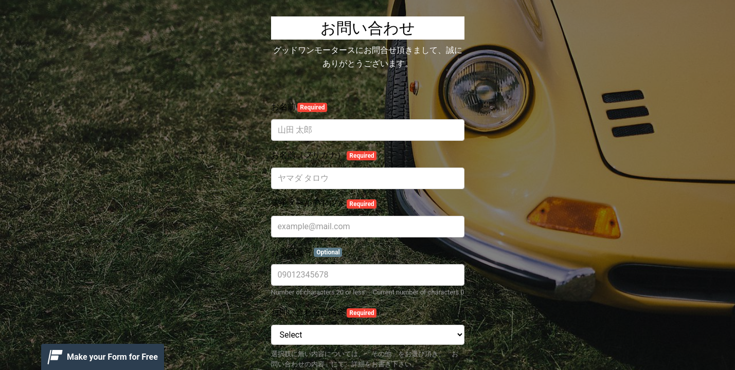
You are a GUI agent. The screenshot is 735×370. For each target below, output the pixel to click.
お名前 (299, 107)
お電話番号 (307, 252)
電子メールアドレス (324, 203)
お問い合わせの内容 (324, 312)
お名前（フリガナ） (324, 155)
